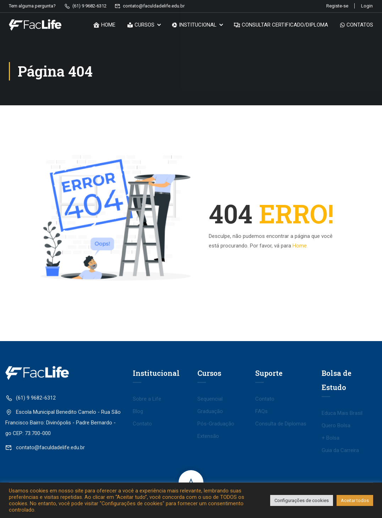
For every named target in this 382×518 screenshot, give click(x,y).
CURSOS (140, 25)
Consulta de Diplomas (280, 423)
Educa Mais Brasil (342, 413)
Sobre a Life (147, 399)
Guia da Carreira (340, 450)
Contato (142, 423)
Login (367, 6)
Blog (138, 411)
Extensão (208, 436)
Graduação (210, 411)
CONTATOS (356, 25)
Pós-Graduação (215, 423)
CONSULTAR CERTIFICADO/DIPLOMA (281, 25)
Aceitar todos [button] (355, 500)
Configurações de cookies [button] (301, 500)
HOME (104, 25)
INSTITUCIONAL (194, 25)
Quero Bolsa (336, 425)
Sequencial (210, 399)
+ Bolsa (330, 438)
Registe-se (335, 6)
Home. (300, 246)
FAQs (261, 411)
